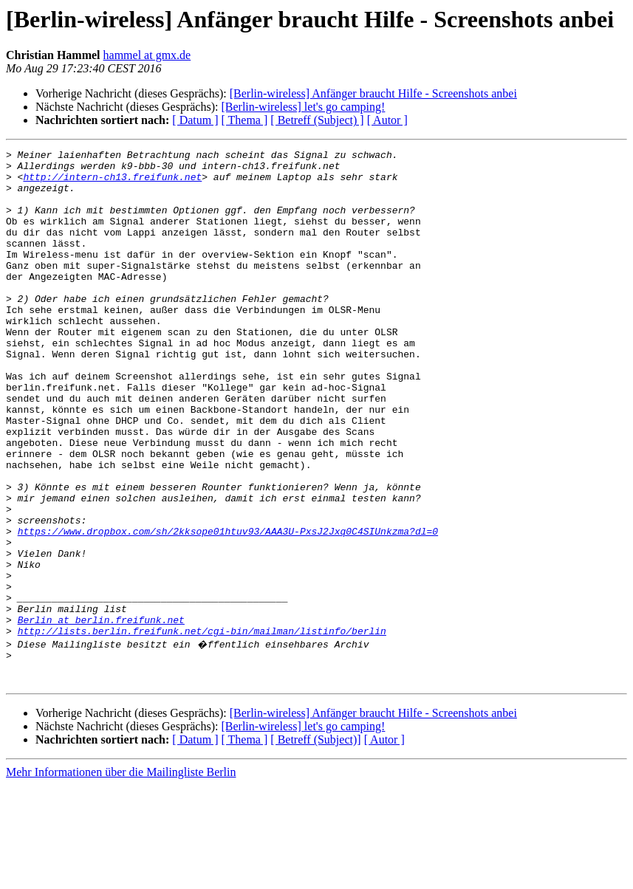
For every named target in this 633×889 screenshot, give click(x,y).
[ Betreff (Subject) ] (316, 120)
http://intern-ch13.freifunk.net (112, 183)
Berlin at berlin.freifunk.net (101, 714)
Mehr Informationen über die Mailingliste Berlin (121, 876)
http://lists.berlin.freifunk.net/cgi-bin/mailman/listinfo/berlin (202, 728)
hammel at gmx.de (147, 55)
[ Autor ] (387, 120)
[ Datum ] (195, 120)
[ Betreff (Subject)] (315, 843)
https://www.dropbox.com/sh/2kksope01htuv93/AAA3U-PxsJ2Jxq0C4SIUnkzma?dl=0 (228, 608)
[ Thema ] (245, 120)
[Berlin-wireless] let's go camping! (303, 106)
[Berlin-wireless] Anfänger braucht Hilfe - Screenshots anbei (373, 93)
